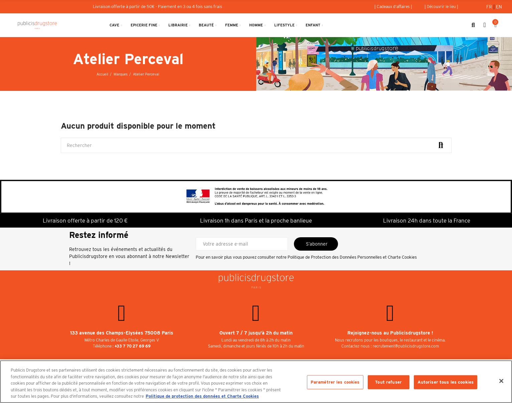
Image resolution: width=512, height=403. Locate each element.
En (499, 6)
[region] (256, 381)
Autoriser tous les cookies (445, 382)
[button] (393, 6)
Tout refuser (388, 382)
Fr (489, 6)
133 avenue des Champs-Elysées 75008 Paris (121, 332)
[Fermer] (501, 381)
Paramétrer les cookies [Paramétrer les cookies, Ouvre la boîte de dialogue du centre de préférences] (335, 382)
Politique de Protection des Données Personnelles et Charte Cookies (352, 257)
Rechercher (441, 145)
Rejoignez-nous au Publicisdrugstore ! (390, 332)
